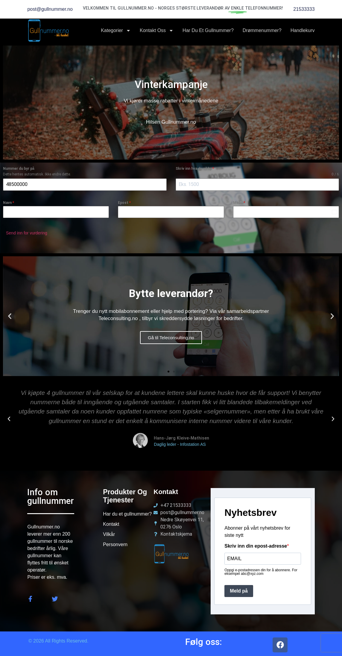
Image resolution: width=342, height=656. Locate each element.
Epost (124, 203)
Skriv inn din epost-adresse (255, 544)
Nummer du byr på (18, 168)
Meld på (239, 588)
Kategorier (116, 30)
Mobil (239, 203)
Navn (8, 203)
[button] (9, 314)
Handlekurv (303, 30)
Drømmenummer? (262, 30)
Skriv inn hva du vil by (195, 168)
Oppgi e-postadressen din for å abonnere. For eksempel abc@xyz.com (260, 569)
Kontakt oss (157, 30)
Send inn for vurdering (26, 233)
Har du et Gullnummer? (208, 30)
